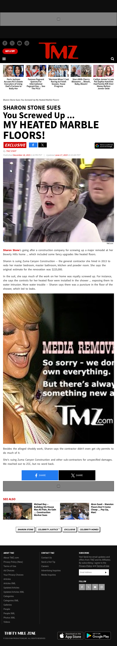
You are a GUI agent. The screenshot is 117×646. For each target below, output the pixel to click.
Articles (7, 579)
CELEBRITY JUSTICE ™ (49, 529)
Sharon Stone (11, 250)
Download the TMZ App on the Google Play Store (98, 636)
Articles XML (10, 583)
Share (40, 475)
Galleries (8, 605)
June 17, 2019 (61, 155)
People (7, 609)
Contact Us (46, 557)
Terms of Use (10, 566)
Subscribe (106, 572)
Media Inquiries (48, 575)
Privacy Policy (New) (13, 562)
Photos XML (9, 617)
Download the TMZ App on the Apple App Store (70, 636)
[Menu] (4, 58)
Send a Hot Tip (48, 562)
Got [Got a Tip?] (10, 51)
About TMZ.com (11, 557)
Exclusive (69, 529)
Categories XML (11, 600)
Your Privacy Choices (13, 575)
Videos (7, 622)
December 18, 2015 (22, 155)
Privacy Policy (85, 566)
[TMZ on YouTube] (95, 587)
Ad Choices (9, 570)
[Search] (112, 58)
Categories (9, 596)
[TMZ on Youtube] (19, 43)
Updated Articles (11, 587)
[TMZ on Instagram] (26, 43)
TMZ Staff (11, 151)
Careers (45, 566)
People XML (9, 613)
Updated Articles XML (14, 592)
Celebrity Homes (89, 529)
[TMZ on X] (12, 43)
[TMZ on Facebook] (4, 43)
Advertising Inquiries (51, 570)
